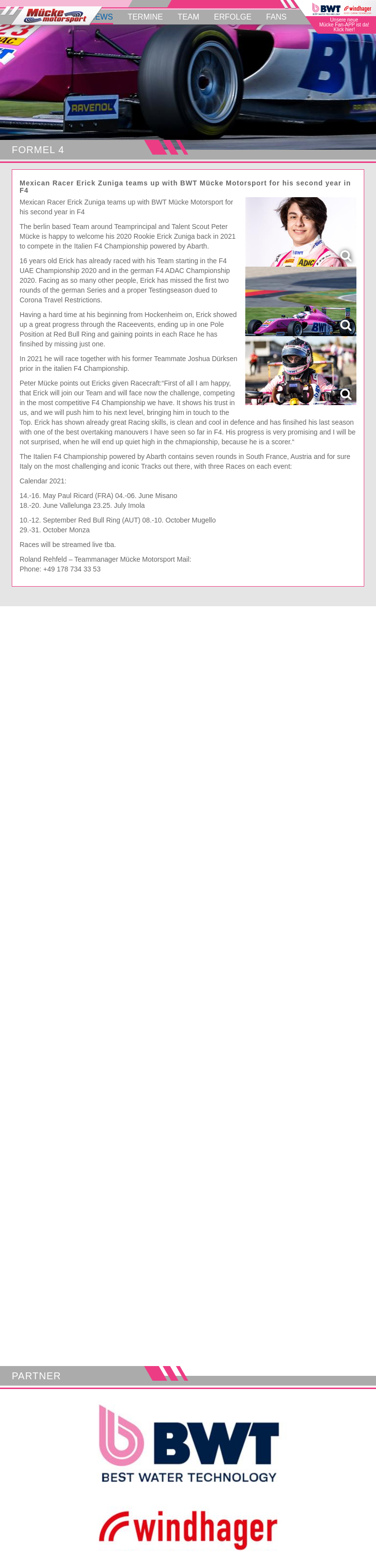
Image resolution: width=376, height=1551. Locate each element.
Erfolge (232, 17)
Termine (145, 17)
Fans (276, 17)
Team (188, 17)
